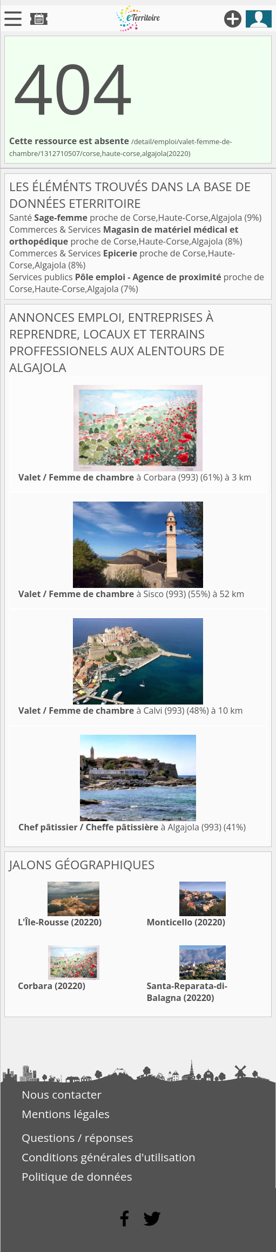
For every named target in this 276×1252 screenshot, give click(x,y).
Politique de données (77, 1176)
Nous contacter (62, 1094)
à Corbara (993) (108, 477)
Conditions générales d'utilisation (109, 1157)
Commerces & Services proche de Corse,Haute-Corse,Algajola (123, 235)
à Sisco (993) (102, 594)
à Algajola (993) (119, 827)
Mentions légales (66, 1113)
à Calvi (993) (101, 710)
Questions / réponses (77, 1137)
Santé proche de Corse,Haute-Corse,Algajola (126, 218)
